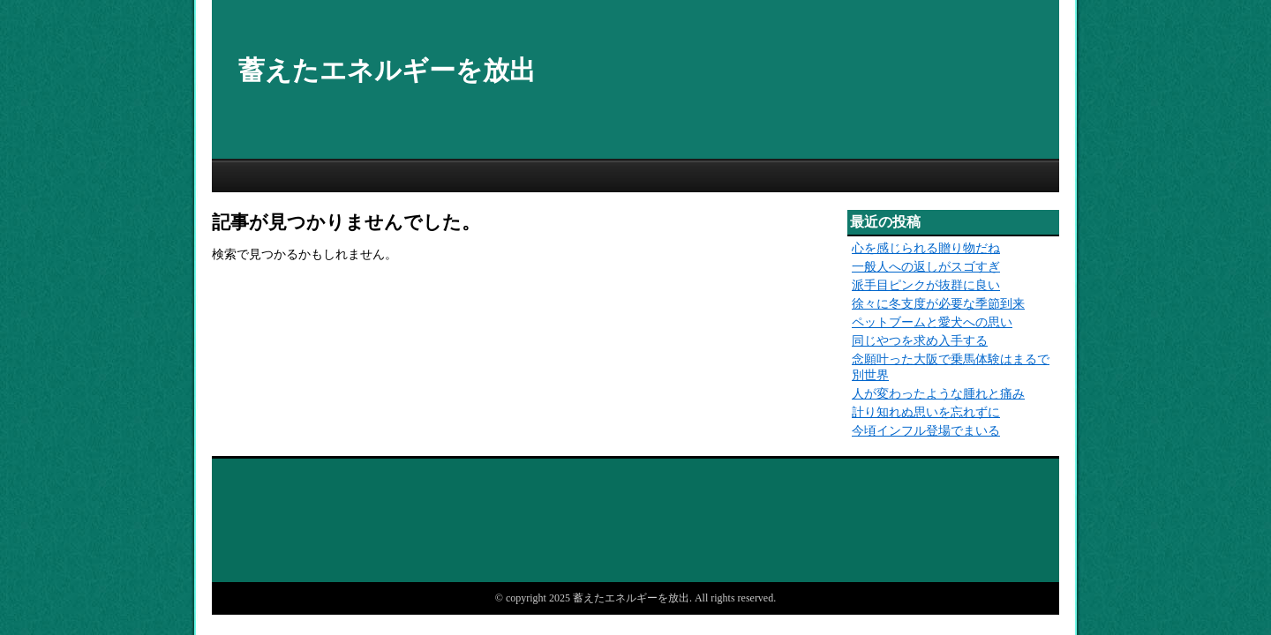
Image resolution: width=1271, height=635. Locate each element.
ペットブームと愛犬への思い (932, 322)
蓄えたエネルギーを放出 (387, 70)
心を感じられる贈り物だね (926, 248)
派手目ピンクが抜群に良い (926, 285)
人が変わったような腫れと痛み (938, 393)
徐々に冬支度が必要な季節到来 (938, 303)
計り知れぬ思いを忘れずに (926, 412)
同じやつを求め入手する (920, 340)
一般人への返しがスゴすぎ (926, 266)
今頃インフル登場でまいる (926, 430)
